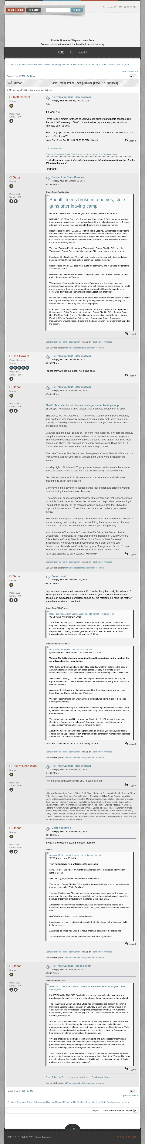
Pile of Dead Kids (25, 766)
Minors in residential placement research (85, 348)
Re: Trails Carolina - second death (71, 965)
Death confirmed (61, 827)
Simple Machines (43, 1137)
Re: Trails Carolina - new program (71, 97)
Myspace (108, 342)
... (17, 76)
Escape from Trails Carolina (68, 177)
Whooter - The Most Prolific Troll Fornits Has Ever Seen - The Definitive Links (81, 154)
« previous (126, 71)
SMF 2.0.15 (13, 1137)
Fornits (73, 26)
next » (135, 71)
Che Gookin (21, 356)
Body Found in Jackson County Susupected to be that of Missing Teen (81, 614)
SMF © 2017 (27, 1137)
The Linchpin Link (54, 148)
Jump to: (95, 1110)
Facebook (96, 342)
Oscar (17, 177)
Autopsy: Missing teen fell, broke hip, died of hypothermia (75, 855)
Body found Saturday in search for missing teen (71, 649)
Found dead (59, 576)
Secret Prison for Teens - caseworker (63, 342)
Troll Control (21, 97)
